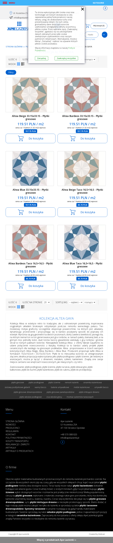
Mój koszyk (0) (98, 26)
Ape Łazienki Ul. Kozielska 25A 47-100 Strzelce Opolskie (73, 424)
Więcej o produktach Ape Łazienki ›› (56, 539)
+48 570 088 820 (69, 434)
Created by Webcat (97, 534)
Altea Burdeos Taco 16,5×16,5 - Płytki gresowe (30, 265)
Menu (12, 2)
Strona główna (14, 46)
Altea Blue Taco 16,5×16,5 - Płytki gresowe (82, 265)
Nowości (11, 424)
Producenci (13, 427)
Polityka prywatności (19, 437)
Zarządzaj (41, 58)
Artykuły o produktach (19, 451)
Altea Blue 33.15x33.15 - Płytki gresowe (30, 191)
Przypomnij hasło (88, 39)
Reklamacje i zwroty (17, 444)
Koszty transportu (17, 441)
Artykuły (11, 447)
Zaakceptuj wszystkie (66, 58)
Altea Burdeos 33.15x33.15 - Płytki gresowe (82, 117)
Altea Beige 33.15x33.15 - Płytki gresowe (30, 117)
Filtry (10, 72)
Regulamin (12, 431)
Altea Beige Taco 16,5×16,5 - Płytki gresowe (82, 191)
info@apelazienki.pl (23, 17)
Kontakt (11, 434)
